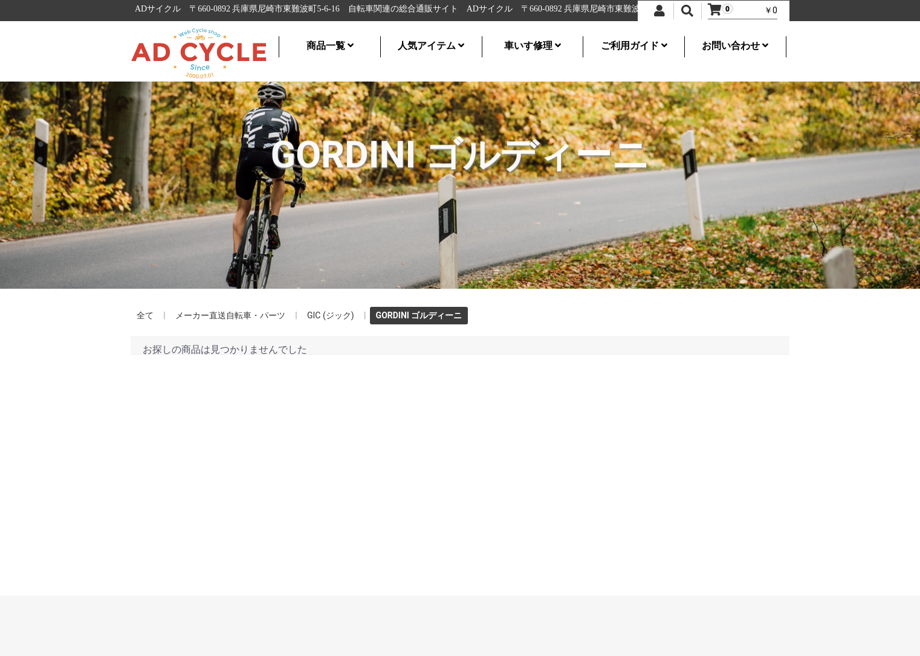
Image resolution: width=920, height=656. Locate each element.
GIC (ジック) (330, 315)
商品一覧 (330, 45)
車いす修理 (532, 45)
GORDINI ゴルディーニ (419, 315)
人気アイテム (431, 45)
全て (145, 315)
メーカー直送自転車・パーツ (230, 315)
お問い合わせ (735, 45)
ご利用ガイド (634, 45)
